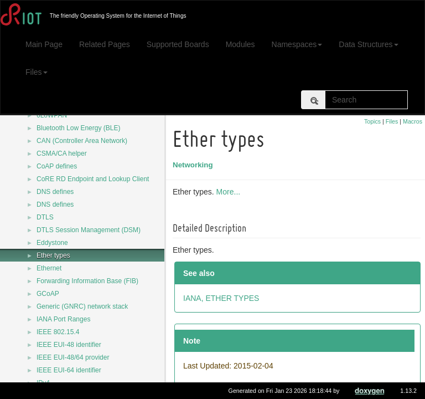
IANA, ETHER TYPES (223, 298)
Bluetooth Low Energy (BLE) (78, 128)
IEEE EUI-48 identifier (69, 345)
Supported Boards (178, 44)
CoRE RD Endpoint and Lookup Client (93, 179)
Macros (412, 121)
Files (36, 72)
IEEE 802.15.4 (58, 332)
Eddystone (52, 243)
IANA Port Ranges (63, 319)
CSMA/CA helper (62, 153)
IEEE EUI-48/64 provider (73, 357)
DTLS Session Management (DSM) (89, 230)
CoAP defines (57, 166)
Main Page (44, 44)
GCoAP (48, 294)
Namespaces (297, 44)
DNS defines (55, 192)
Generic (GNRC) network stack (82, 306)
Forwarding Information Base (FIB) (87, 281)
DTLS (45, 217)
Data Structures (368, 44)
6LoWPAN (52, 115)
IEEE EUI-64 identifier (69, 370)
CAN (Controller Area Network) (82, 141)
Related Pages (104, 44)
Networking (194, 165)
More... (230, 191)
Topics (372, 121)
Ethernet (49, 268)
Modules (240, 44)
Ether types (53, 255)
